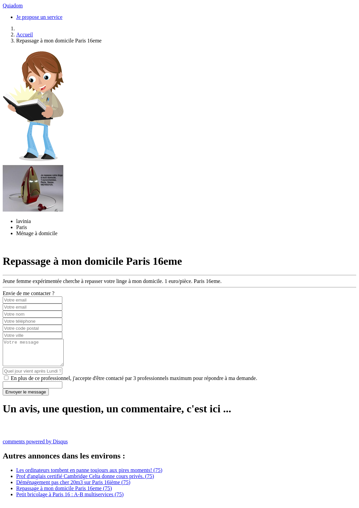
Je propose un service (39, 17)
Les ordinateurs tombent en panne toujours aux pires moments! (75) (89, 475)
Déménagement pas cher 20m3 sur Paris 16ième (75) (73, 487)
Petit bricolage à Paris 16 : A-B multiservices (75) (70, 499)
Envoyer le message (25, 397)
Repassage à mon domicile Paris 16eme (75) (64, 493)
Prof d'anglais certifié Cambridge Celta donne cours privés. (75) (85, 481)
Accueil (24, 34)
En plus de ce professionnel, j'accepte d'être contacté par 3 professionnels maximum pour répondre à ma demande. (134, 383)
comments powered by (35, 446)
